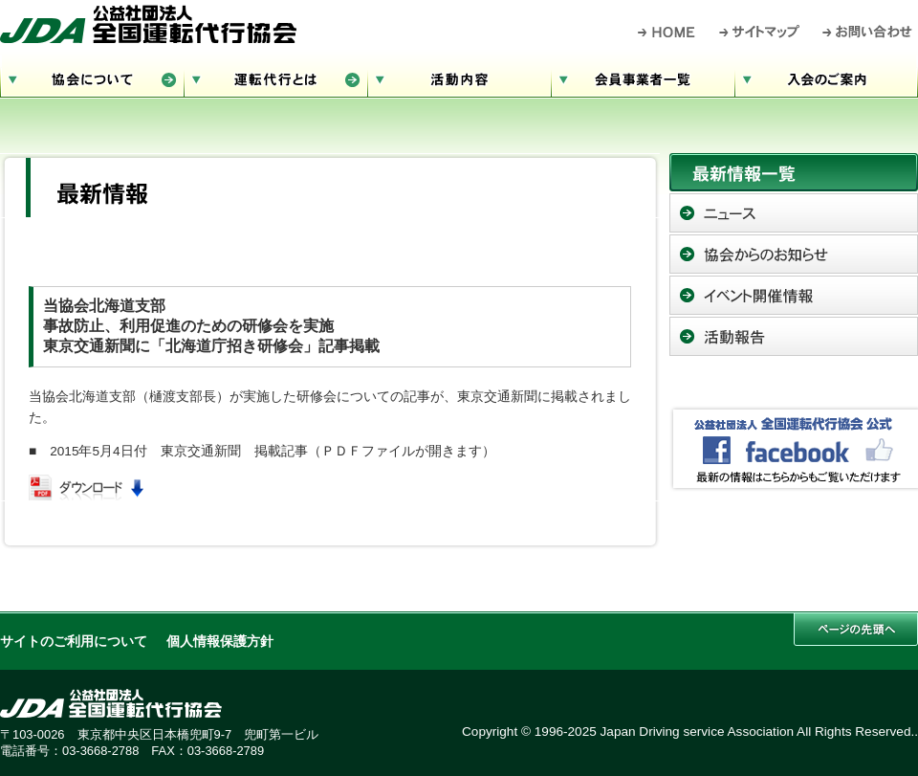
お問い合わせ (868, 31)
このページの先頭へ (856, 629)
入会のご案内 (826, 77)
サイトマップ (760, 31)
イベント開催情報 (793, 295)
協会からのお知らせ (793, 254)
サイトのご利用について (73, 641)
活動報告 (793, 336)
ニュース (793, 213)
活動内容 (459, 77)
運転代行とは (275, 77)
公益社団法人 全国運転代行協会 (148, 24)
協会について (92, 77)
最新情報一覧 (793, 172)
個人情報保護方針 (219, 641)
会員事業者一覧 (642, 77)
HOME (667, 31)
